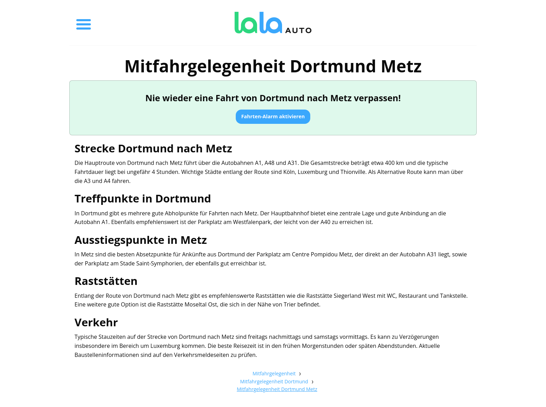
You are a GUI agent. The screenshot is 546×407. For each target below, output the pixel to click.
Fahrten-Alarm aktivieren (273, 116)
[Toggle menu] (83, 22)
